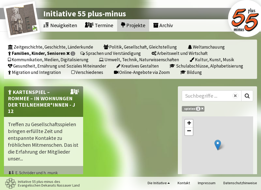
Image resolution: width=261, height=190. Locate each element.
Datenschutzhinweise (240, 182)
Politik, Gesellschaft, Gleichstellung (140, 47)
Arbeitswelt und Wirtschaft (180, 53)
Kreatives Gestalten (138, 66)
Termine (99, 25)
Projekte (133, 25)
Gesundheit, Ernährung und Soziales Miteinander (57, 66)
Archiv (163, 25)
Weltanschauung (206, 47)
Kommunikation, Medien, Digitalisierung (48, 59)
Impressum (206, 182)
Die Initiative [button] (159, 182)
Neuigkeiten (60, 25)
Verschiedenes (87, 72)
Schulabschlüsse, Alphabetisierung (206, 66)
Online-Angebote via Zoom (142, 72)
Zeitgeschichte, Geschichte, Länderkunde (50, 47)
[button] (217, 145)
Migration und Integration (34, 72)
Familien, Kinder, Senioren (41, 53)
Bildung (191, 72)
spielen (193, 108)
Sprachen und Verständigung (110, 53)
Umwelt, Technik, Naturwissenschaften (139, 59)
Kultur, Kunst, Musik (212, 59)
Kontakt (184, 182)
